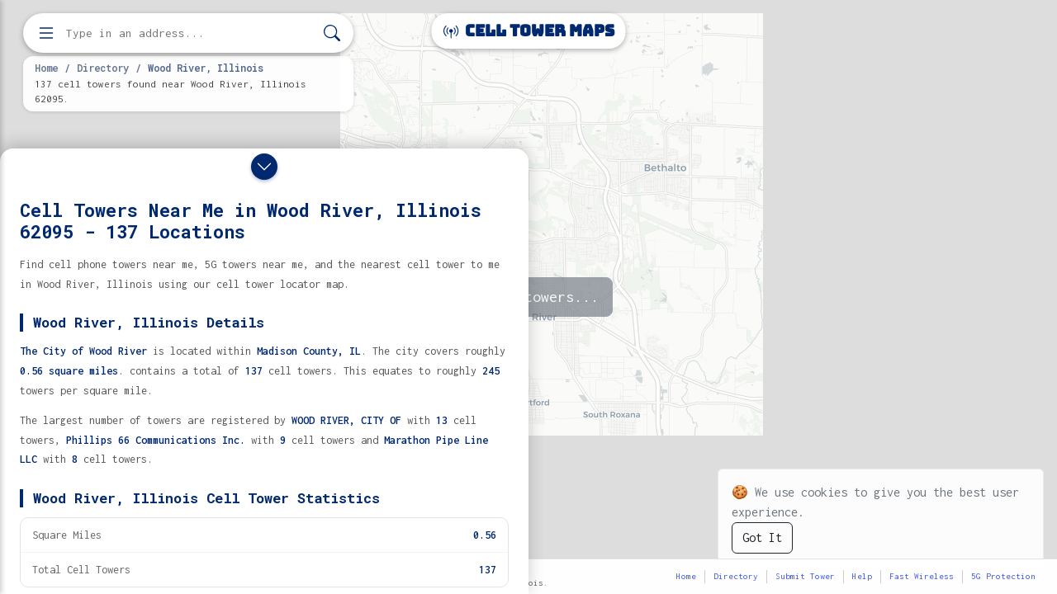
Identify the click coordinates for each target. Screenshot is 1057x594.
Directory (103, 67)
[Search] (332, 33)
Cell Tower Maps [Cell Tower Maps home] (528, 31)
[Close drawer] (264, 166)
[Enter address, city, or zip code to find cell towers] (190, 33)
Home (46, 67)
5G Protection (1003, 576)
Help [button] (862, 576)
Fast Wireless (921, 576)
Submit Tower (805, 576)
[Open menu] (46, 33)
